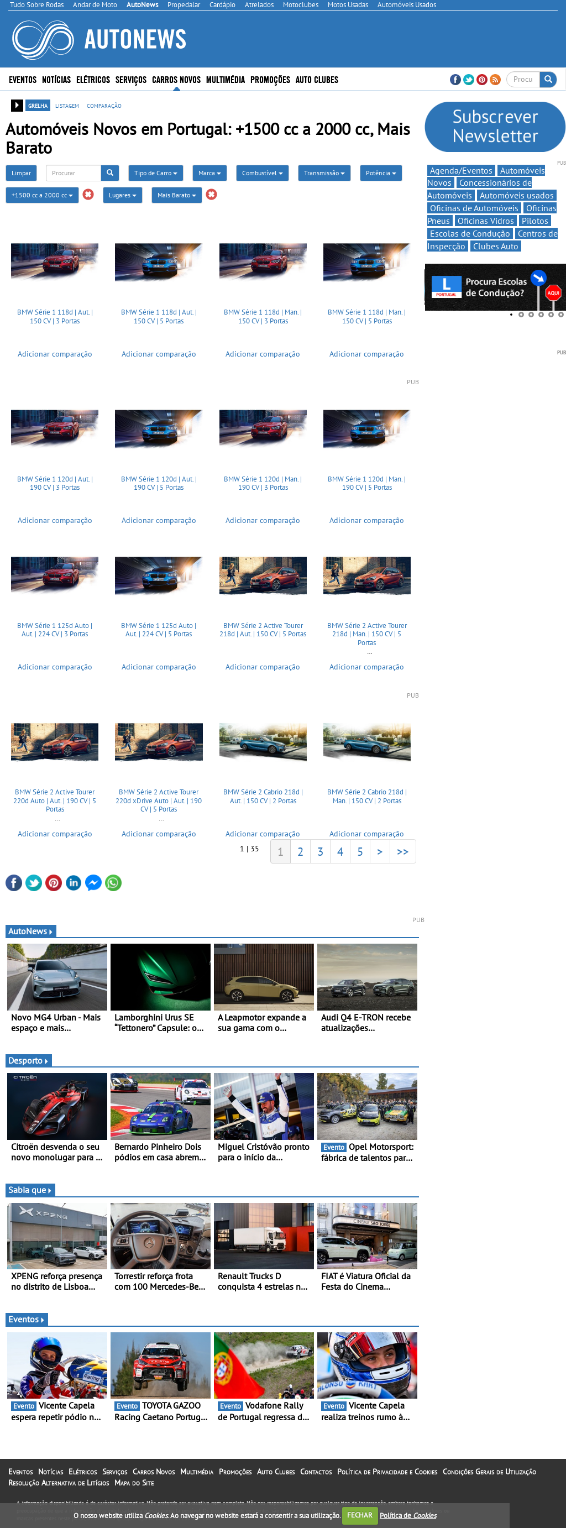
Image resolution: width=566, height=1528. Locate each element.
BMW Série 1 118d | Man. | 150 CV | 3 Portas (263, 316)
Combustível (262, 173)
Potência (381, 173)
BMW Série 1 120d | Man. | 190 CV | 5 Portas (367, 483)
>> (403, 851)
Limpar (21, 173)
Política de (408, 1515)
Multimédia (225, 78)
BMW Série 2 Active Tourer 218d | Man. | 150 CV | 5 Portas (367, 634)
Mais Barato (177, 195)
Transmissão (324, 173)
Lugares (123, 195)
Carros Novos (176, 78)
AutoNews (31, 930)
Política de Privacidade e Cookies (387, 1472)
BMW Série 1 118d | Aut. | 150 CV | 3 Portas (55, 316)
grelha (38, 105)
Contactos (316, 1472)
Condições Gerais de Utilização (489, 1472)
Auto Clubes (317, 78)
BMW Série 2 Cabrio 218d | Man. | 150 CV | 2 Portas (367, 796)
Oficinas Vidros (486, 220)
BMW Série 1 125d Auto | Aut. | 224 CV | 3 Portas (54, 630)
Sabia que (30, 1189)
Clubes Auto (495, 246)
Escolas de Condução (470, 233)
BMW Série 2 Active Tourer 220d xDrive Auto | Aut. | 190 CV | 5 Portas (159, 800)
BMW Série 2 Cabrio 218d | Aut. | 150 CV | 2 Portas (263, 796)
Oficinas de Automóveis (474, 207)
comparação (104, 105)
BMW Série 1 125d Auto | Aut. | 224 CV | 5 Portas (158, 630)
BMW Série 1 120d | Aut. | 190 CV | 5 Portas (159, 483)
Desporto (28, 1060)
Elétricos (93, 78)
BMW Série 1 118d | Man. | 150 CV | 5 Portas (367, 316)
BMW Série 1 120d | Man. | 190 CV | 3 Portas (263, 483)
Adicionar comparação (55, 354)
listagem (67, 105)
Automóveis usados (517, 195)
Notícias (56, 78)
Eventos (22, 78)
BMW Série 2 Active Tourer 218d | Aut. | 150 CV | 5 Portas (262, 630)
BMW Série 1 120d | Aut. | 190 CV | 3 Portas (55, 483)
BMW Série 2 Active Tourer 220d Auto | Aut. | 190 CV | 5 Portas (54, 800)
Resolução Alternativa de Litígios (58, 1483)
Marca (209, 173)
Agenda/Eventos (461, 170)
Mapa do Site (134, 1483)
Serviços (131, 78)
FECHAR (360, 1515)
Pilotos (535, 220)
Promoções (270, 78)
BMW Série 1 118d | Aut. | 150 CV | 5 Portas (159, 316)
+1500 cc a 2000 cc (42, 195)
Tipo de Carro (155, 173)
